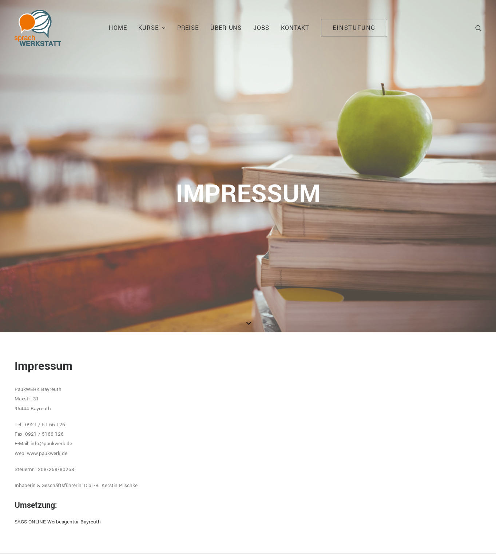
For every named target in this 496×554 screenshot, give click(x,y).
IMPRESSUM (96, 540)
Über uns (226, 28)
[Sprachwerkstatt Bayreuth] (38, 28)
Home (118, 28)
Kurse (151, 28)
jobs (261, 28)
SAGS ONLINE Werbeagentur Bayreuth (58, 346)
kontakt (295, 28)
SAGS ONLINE (202, 540)
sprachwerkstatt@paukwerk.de (369, 466)
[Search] (478, 28)
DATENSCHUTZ (127, 540)
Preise (188, 28)
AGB (150, 540)
